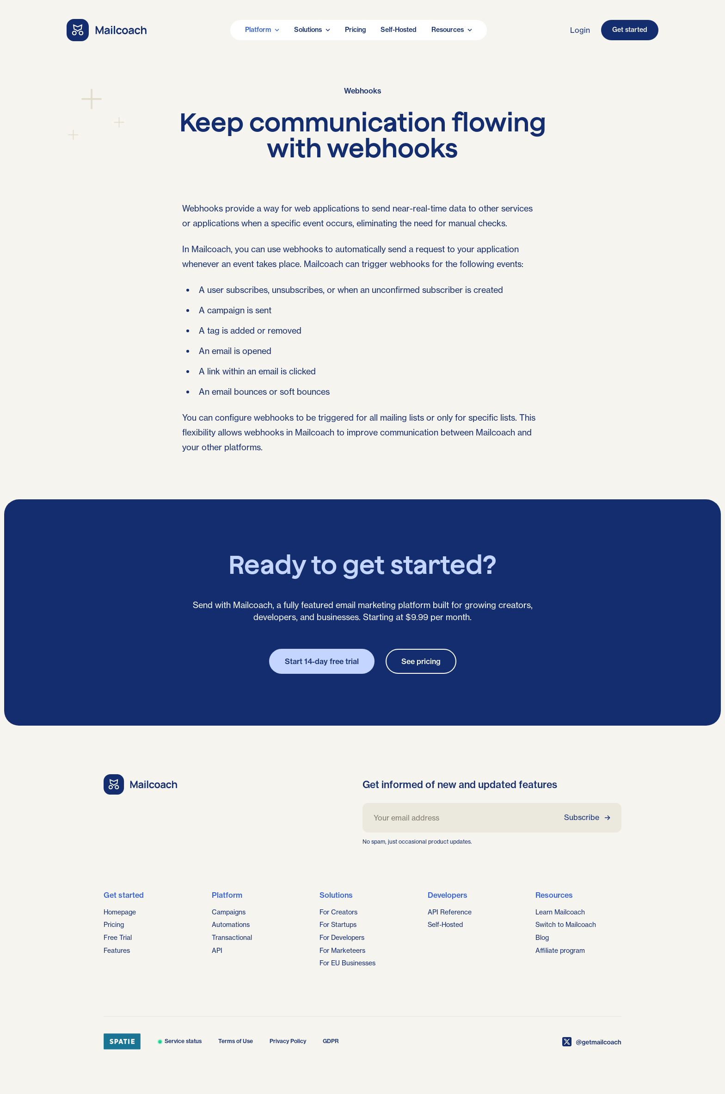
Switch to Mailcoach (565, 924)
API (217, 950)
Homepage (120, 912)
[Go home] (107, 30)
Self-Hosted (399, 29)
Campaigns (229, 912)
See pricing (421, 661)
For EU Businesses (347, 963)
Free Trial (118, 937)
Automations (231, 924)
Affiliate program (560, 950)
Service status (179, 1041)
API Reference (450, 912)
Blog (542, 937)
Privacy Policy (288, 1041)
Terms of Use (235, 1041)
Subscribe (587, 817)
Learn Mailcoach (560, 912)
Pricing (355, 29)
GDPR (331, 1041)
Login (580, 30)
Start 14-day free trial (322, 661)
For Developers (341, 937)
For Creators (338, 912)
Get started (629, 29)
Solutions (312, 29)
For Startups (337, 924)
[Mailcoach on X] (591, 1041)
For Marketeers (342, 950)
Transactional (232, 937)
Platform (262, 29)
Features (117, 950)
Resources (451, 29)
